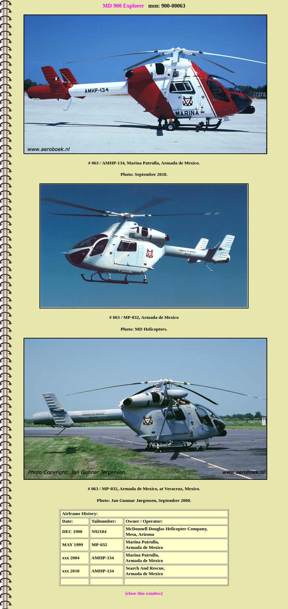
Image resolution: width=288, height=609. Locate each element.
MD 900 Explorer (123, 6)
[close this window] (144, 593)
